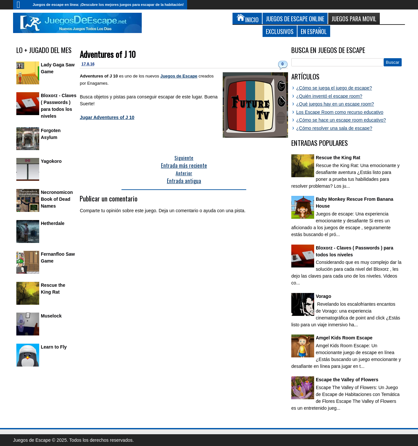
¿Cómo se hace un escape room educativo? (341, 120)
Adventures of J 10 (108, 54)
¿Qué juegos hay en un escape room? (335, 104)
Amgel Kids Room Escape (344, 337)
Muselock (51, 315)
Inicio (21, 4)
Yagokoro (51, 161)
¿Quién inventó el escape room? (329, 96)
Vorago (323, 296)
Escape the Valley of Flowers (347, 379)
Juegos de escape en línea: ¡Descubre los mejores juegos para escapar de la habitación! (108, 5)
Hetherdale (52, 223)
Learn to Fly (54, 347)
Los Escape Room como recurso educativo (339, 112)
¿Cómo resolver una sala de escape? (334, 128)
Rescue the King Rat (338, 157)
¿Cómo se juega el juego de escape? (334, 88)
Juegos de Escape (178, 76)
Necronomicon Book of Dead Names (57, 199)
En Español (314, 31)
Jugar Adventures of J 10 (107, 117)
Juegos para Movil (354, 18)
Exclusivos (280, 31)
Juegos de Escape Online (295, 18)
